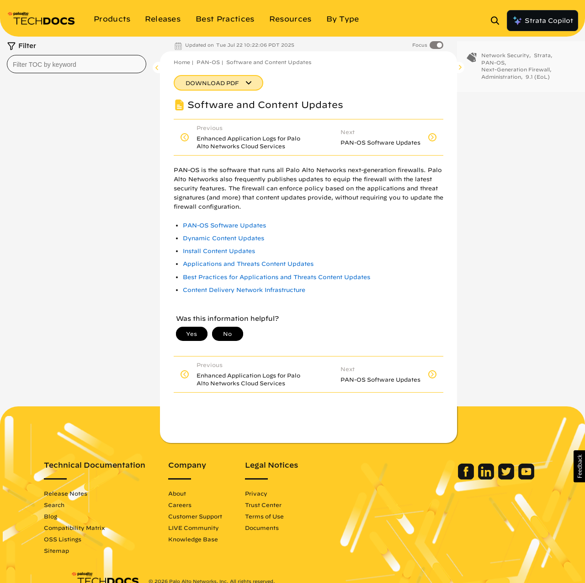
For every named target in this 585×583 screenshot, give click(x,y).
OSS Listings (89, 539)
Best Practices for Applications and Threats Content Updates (276, 277)
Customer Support (222, 516)
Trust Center (290, 505)
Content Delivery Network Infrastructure (244, 289)
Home (182, 62)
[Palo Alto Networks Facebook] (440, 477)
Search (81, 505)
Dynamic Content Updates (223, 238)
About (204, 493)
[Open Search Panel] (498, 20)
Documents (289, 527)
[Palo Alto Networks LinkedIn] (460, 477)
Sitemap (83, 550)
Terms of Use (291, 516)
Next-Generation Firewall (515, 77)
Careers (206, 505)
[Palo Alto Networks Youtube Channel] (499, 477)
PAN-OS (208, 62)
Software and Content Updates (268, 62)
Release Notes (92, 493)
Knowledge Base (220, 539)
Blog (77, 516)
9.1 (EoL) (538, 84)
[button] (579, 466)
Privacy (283, 493)
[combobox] (76, 64)
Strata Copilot (542, 20)
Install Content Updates (219, 251)
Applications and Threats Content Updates (248, 263)
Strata (542, 63)
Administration (501, 84)
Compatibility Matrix (101, 527)
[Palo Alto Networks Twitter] (480, 477)
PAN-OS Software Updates (224, 225)
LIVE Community (220, 527)
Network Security (505, 63)
